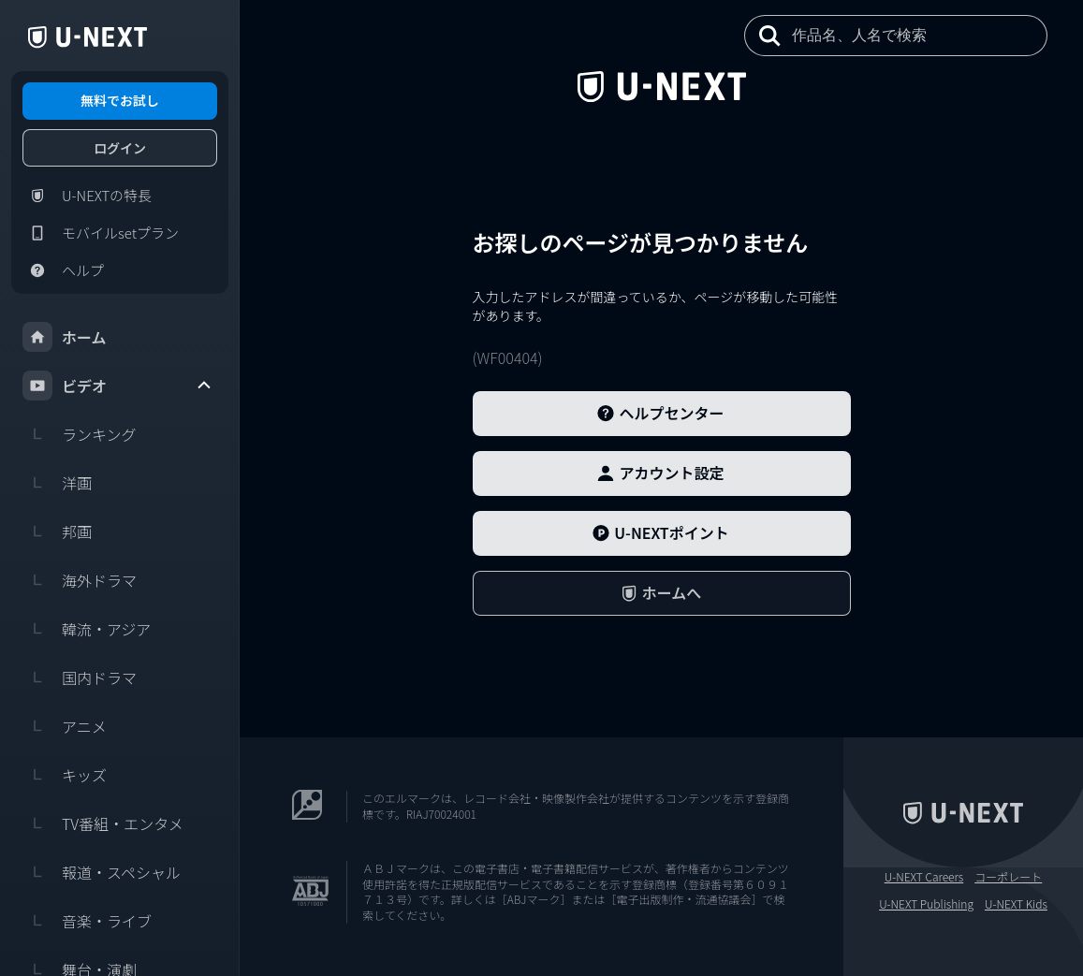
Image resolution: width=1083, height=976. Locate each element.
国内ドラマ (79, 677)
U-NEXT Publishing (926, 903)
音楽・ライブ (87, 921)
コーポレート (1008, 876)
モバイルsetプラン (100, 233)
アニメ (64, 726)
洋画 (57, 483)
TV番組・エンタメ (102, 823)
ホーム (64, 337)
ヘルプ (63, 270)
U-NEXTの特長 (87, 196)
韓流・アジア (86, 629)
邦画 (57, 531)
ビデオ (117, 386)
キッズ (64, 775)
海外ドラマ (79, 580)
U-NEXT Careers (924, 876)
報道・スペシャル (101, 872)
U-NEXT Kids (1016, 903)
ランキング (79, 434)
